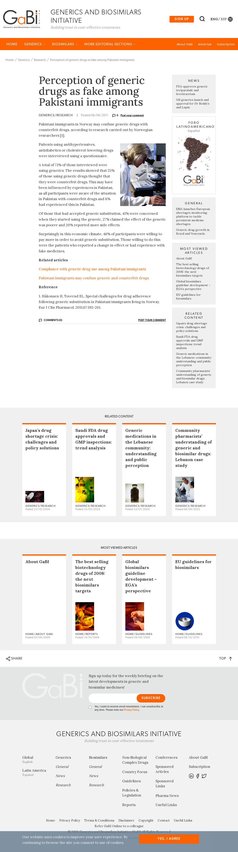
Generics (34, 44)
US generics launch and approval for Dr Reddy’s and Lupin (192, 103)
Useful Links (166, 805)
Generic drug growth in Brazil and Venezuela (192, 232)
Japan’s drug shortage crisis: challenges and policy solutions (191, 327)
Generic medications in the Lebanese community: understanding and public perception (194, 359)
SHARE (14, 659)
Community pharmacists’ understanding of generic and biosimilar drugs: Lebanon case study (193, 376)
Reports (129, 805)
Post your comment (132, 115)
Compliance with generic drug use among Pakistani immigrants (92, 269)
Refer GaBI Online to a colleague (119, 826)
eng (214, 19)
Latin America (35, 772)
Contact (164, 821)
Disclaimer (126, 821)
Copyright (145, 821)
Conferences (166, 757)
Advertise (205, 44)
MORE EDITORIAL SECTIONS (110, 44)
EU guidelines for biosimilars (188, 297)
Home (11, 44)
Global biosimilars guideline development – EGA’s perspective (193, 285)
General (62, 767)
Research (40, 60)
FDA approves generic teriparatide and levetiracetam (192, 90)
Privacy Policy (131, 710)
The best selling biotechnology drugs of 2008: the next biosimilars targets (192, 270)
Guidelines (131, 781)
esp (224, 19)
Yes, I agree (169, 838)
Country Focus (134, 772)
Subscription (226, 44)
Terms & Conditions (99, 821)
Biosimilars (65, 44)
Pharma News (167, 796)
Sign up (181, 19)
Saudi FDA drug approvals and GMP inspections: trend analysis (189, 342)
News (60, 776)
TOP (225, 658)
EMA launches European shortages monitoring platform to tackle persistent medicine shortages (193, 216)
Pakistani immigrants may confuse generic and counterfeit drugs (94, 278)
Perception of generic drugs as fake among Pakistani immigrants (92, 60)
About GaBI (185, 44)
